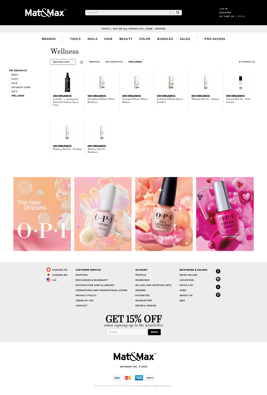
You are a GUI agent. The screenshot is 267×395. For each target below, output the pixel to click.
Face (14, 81)
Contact (81, 307)
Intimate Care (21, 89)
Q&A (182, 302)
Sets (14, 93)
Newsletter (143, 302)
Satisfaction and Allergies (95, 287)
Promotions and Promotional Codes (101, 292)
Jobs (183, 292)
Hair (14, 85)
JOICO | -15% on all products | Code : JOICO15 (133, 30)
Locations (187, 282)
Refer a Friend (145, 307)
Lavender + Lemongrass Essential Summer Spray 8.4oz (65, 104)
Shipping (82, 277)
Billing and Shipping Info (153, 287)
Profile (140, 277)
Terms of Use (84, 302)
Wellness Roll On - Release (205, 101)
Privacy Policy (86, 297)
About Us (186, 297)
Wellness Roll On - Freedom (67, 151)
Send (154, 334)
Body (15, 77)
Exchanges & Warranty (92, 282)
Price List (186, 287)
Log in (223, 10)
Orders (140, 292)
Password (142, 282)
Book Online (188, 277)
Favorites (142, 297)
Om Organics (114, 64)
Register (225, 13)
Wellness (135, 64)
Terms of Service (161, 388)
